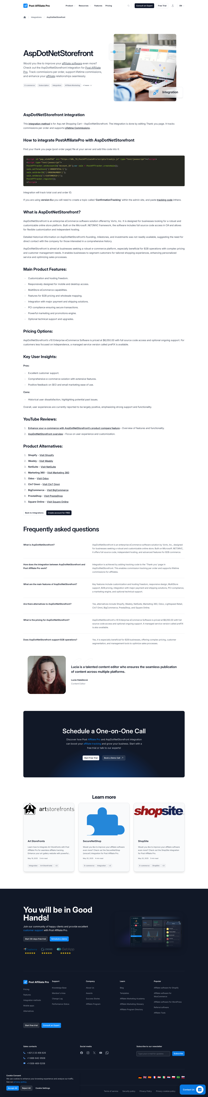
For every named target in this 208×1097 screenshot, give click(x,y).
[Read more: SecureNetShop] (104, 837)
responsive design (158, 584)
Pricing (26, 989)
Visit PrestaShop (53, 496)
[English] (144, 1077)
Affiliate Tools (159, 1013)
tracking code (164, 199)
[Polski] (173, 1077)
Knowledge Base (59, 988)
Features (27, 995)
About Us (90, 988)
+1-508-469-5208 (36, 1063)
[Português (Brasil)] (178, 1077)
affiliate (50, 76)
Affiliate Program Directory (131, 1009)
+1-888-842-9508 (36, 1058)
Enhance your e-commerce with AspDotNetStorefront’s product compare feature (74, 428)
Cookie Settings (43, 1088)
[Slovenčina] (183, 1077)
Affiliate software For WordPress (168, 1002)
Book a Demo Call (114, 758)
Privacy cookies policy (165, 1091)
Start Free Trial (91, 758)
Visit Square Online (57, 501)
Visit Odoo (43, 478)
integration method (39, 123)
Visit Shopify (47, 455)
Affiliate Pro (94, 739)
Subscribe (178, 1053)
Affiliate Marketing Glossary (132, 1004)
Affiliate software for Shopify (166, 988)
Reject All (26, 1088)
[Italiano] (164, 1077)
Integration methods (32, 1000)
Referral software (161, 1007)
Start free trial (31, 1025)
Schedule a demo (59, 939)
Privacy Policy (146, 1091)
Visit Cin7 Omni (51, 484)
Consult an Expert (144, 6)
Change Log (57, 998)
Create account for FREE (59, 513)
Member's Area (58, 993)
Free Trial (162, 6)
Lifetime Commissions (77, 128)
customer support (33, 930)
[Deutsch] (140, 1077)
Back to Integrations (34, 513)
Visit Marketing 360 (58, 472)
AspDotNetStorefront (56, 17)
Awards (89, 993)
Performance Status (60, 1004)
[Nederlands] (168, 1077)
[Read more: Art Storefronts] (48, 837)
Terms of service (111, 1091)
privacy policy (20, 1082)
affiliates (113, 572)
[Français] (154, 1077)
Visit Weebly (46, 461)
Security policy (128, 1091)
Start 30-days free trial (35, 939)
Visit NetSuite (48, 466)
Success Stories (93, 998)
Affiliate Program (93, 1004)
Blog (122, 988)
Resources (85, 6)
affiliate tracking (92, 743)
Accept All (12, 1088)
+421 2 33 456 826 (36, 1052)
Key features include (102, 584)
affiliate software (72, 63)
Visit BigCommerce (57, 490)
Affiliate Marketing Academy (132, 998)
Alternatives (28, 1011)
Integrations (36, 17)
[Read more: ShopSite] (159, 837)
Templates (124, 993)
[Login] (172, 5)
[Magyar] (159, 1077)
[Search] (130, 5)
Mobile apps (28, 1005)
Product (71, 6)
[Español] (149, 1077)
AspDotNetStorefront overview (45, 434)
